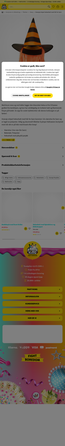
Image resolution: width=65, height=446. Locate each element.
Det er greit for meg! (43, 96)
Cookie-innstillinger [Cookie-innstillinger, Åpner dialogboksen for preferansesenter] (21, 96)
